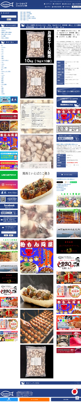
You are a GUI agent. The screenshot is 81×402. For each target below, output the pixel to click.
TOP (21, 12)
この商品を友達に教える (62, 185)
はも (2, 73)
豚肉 (2, 80)
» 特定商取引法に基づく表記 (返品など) (66, 179)
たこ (2, 54)
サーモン (3, 47)
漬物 (2, 88)
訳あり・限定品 (5, 37)
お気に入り (9, 399)
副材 (2, 91)
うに (2, 62)
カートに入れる (34, 399)
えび (2, 51)
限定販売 (29, 12)
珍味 (2, 90)
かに (2, 49)
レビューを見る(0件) (61, 188)
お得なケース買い (31, 16)
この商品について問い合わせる (64, 184)
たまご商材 (3, 84)
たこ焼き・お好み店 (31, 18)
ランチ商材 (29, 13)
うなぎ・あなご (5, 60)
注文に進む (66, 399)
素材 (24, 19)
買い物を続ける (60, 187)
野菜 (2, 82)
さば (2, 65)
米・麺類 (3, 36)
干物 (2, 77)
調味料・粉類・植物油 (6, 32)
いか (2, 52)
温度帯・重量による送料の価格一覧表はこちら (67, 144)
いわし (2, 64)
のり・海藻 (3, 67)
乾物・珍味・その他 (6, 34)
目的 (24, 12)
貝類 (2, 58)
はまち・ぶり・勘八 (6, 71)
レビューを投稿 (60, 190)
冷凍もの (3, 30)
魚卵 (2, 56)
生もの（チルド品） (6, 28)
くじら (2, 75)
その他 (2, 93)
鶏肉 (2, 78)
